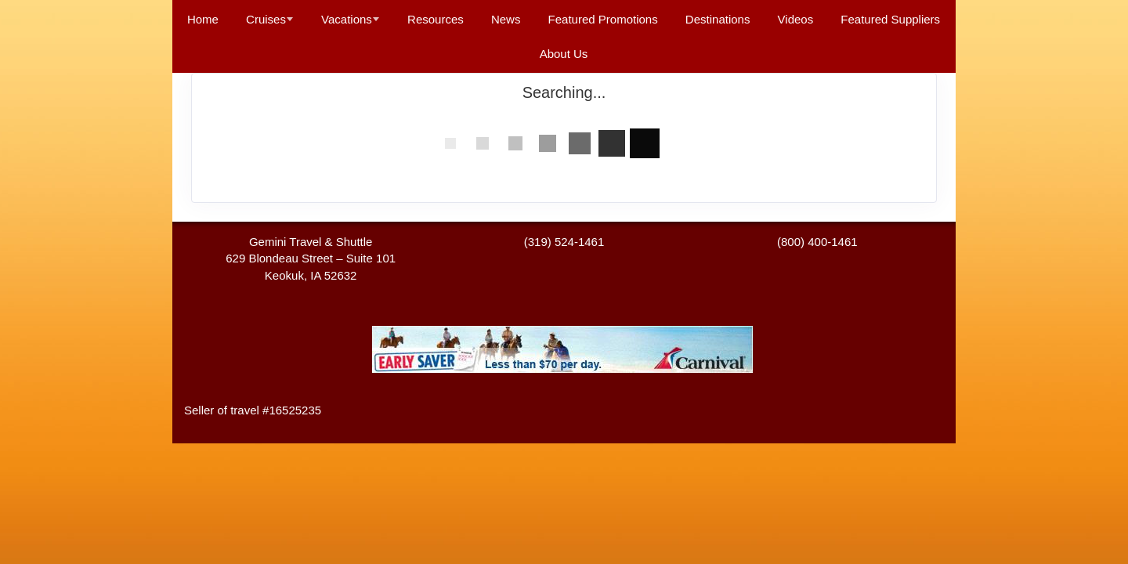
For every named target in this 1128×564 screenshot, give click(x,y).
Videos (796, 19)
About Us (564, 53)
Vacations (346, 19)
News (506, 19)
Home (203, 19)
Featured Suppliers (890, 19)
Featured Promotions (603, 19)
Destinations (717, 19)
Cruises (266, 19)
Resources (435, 19)
